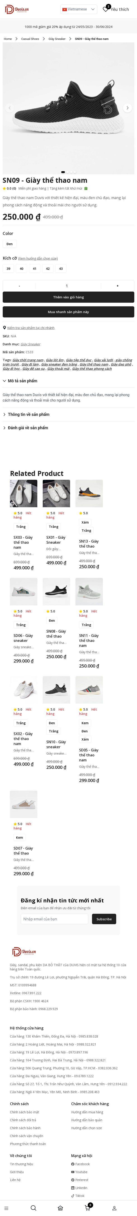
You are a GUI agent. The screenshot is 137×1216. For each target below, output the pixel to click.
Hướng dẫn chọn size (86, 1128)
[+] (117, 285)
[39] (8, 268)
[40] (21, 268)
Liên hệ (15, 1180)
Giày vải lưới (103, 360)
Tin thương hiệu (21, 1164)
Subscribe (104, 919)
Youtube (79, 1172)
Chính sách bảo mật (24, 1112)
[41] (34, 268)
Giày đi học (11, 368)
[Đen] (10, 244)
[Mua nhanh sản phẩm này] (68, 311)
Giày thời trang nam (27, 360)
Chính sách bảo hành (25, 1128)
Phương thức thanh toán (28, 1144)
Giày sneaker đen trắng (59, 364)
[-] (19, 285)
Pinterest (79, 1180)
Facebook (80, 1164)
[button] (93, 9)
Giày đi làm (29, 364)
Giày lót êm (54, 360)
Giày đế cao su (33, 368)
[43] (60, 268)
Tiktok (77, 1196)
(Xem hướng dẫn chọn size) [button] (38, 258)
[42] (47, 268)
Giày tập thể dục (78, 360)
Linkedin (79, 1188)
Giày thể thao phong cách (92, 368)
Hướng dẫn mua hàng (87, 1112)
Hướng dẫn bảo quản (86, 1120)
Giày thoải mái (58, 368)
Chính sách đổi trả (23, 1120)
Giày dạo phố (121, 364)
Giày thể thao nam (94, 364)
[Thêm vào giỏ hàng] (68, 297)
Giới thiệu (17, 1172)
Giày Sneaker (30, 344)
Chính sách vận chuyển (26, 1136)
